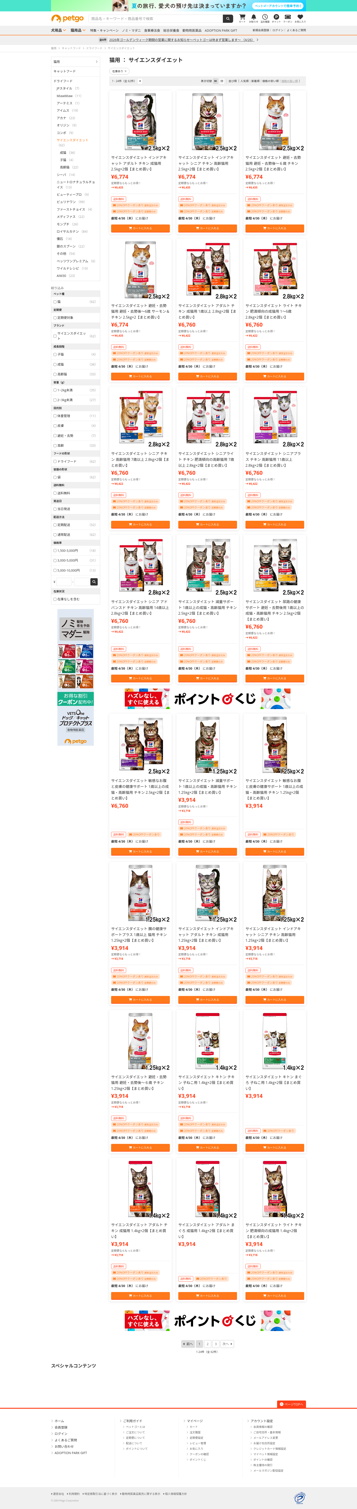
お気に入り (196, 1449)
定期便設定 (196, 1438)
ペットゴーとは (135, 1427)
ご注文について (135, 1432)
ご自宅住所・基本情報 (267, 1432)
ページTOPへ (291, 1404)
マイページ (195, 1421)
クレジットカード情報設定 (269, 1449)
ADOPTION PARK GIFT (221, 30)
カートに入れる (140, 228)
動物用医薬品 (191, 30)
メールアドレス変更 (265, 1438)
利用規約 (74, 1494)
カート (194, 1427)
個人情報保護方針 (176, 1494)
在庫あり (119, 71)
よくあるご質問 (296, 30)
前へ (189, 1344)
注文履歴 (195, 1432)
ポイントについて (137, 1449)
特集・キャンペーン (104, 30)
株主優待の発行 (263, 1465)
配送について (134, 1443)
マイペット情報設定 (265, 1454)
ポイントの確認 (263, 1460)
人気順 (244, 81)
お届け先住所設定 (264, 1443)
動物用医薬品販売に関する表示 (141, 1494)
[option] (178, 5)
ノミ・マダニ (131, 30)
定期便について (135, 1438)
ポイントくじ (198, 1460)
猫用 (57, 61)
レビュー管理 (198, 1443)
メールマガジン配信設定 (268, 1471)
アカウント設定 (262, 1421)
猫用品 (76, 30)
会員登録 (61, 1427)
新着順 (255, 81)
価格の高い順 (289, 81)
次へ (225, 1344)
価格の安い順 (270, 81)
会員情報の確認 (263, 1427)
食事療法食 (152, 30)
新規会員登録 (261, 30)
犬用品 (56, 30)
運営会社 (58, 1494)
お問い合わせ (64, 1446)
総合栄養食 (171, 30)
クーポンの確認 (199, 1454)
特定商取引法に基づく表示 (100, 1494)
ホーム (59, 1421)
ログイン (278, 30)
